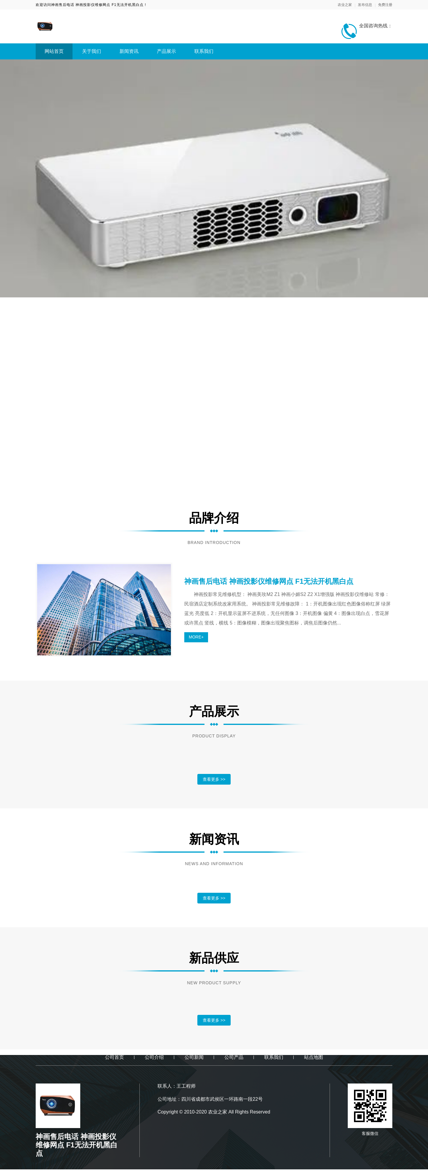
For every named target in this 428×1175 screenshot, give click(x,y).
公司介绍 (154, 1057)
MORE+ (196, 637)
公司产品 (233, 1057)
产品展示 (166, 51)
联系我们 (203, 51)
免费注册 (385, 5)
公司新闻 (194, 1057)
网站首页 (54, 51)
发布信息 (365, 5)
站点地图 (313, 1057)
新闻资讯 (129, 51)
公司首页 (114, 1057)
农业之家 (345, 5)
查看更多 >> (214, 779)
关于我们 (91, 51)
